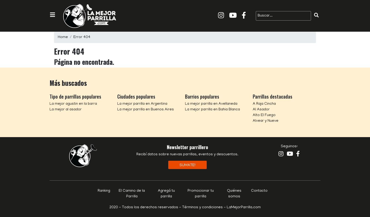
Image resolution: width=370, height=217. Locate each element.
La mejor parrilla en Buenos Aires (145, 110)
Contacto (259, 191)
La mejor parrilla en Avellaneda (211, 104)
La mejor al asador (66, 110)
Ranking (104, 191)
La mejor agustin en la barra (73, 104)
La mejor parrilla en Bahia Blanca (212, 110)
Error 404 (81, 37)
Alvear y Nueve (265, 121)
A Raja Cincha (264, 104)
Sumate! (187, 165)
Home (63, 37)
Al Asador (261, 110)
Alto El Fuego (264, 115)
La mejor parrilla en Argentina (142, 104)
